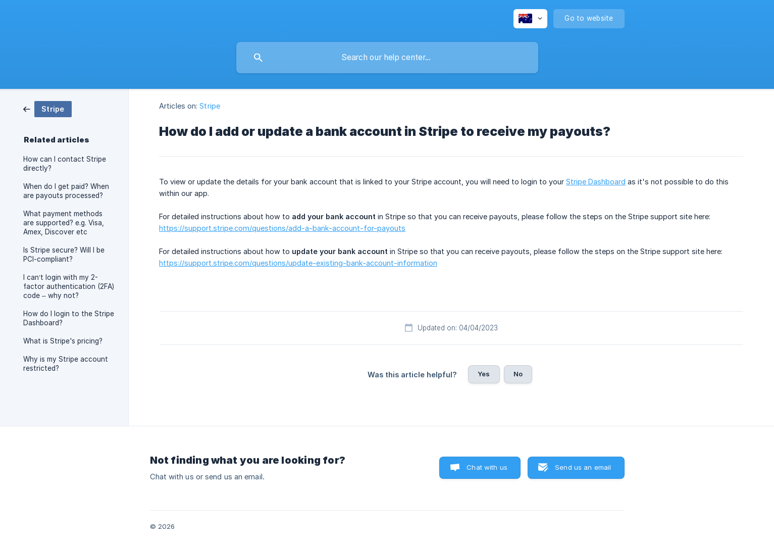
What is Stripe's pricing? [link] (62, 341)
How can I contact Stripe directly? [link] (64, 163)
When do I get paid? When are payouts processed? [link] (66, 191)
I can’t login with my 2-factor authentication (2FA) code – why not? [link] (68, 286)
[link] (47, 108)
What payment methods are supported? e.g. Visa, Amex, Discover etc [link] (63, 223)
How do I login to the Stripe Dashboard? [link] (68, 318)
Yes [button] (484, 374)
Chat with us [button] (487, 467)
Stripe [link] (209, 106)
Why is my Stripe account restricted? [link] (65, 363)
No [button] (518, 374)
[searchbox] (387, 57)
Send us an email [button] (583, 467)
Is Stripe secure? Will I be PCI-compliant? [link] (64, 254)
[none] (530, 18)
